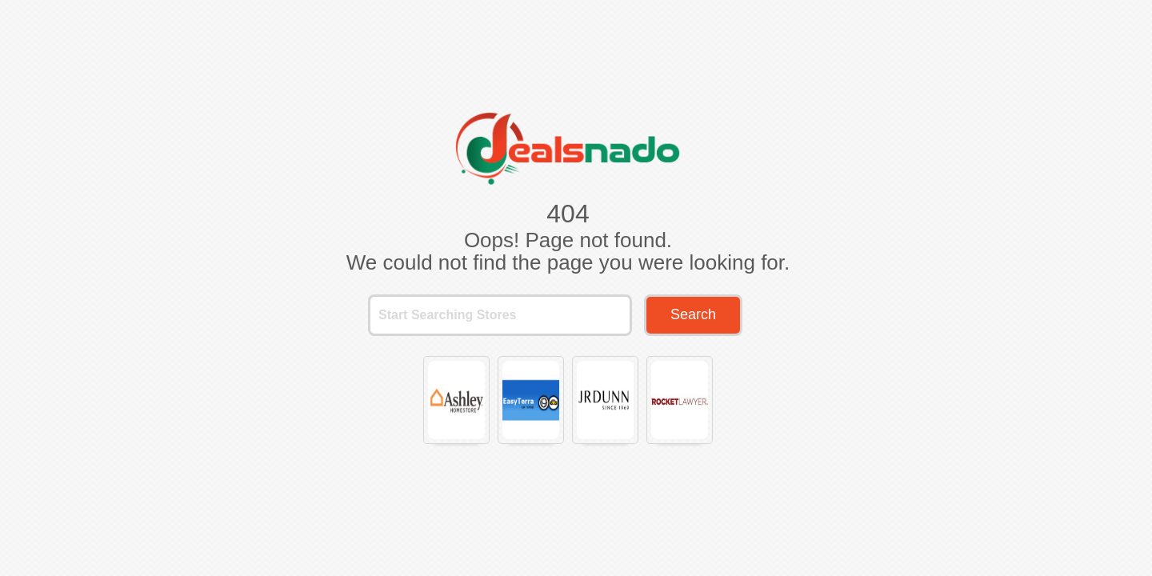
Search (693, 314)
